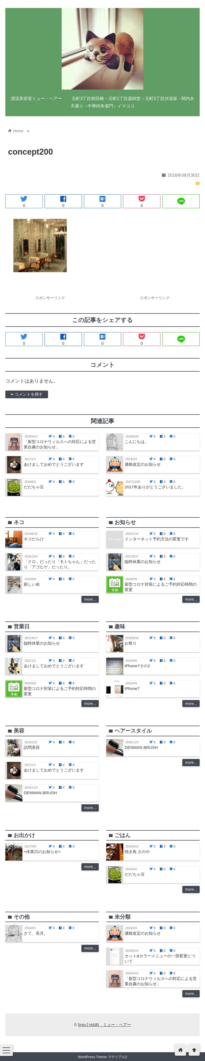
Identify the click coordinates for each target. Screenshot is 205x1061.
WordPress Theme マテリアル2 (102, 1057)
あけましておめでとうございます (54, 464)
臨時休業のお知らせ (143, 561)
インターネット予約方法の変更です (157, 539)
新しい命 (32, 584)
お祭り (131, 643)
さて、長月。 (36, 933)
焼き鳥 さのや (137, 851)
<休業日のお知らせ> (42, 851)
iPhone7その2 (137, 666)
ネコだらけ (34, 539)
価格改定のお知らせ (143, 464)
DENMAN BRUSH (40, 792)
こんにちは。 (137, 441)
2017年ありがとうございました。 (155, 487)
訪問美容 (32, 747)
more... (90, 599)
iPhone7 (132, 688)
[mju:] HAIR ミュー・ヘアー (104, 1024)
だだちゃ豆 (34, 487)
